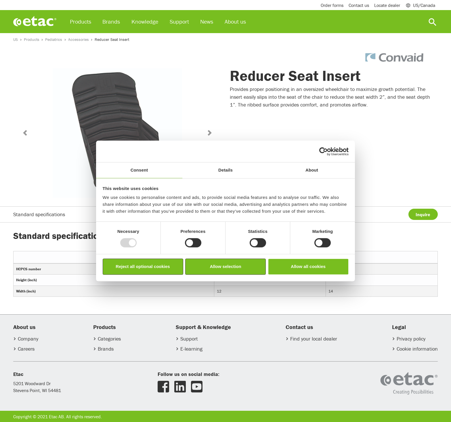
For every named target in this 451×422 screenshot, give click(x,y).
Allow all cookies (308, 266)
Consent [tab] (139, 170)
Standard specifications (39, 214)
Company (28, 338)
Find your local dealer (313, 338)
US (15, 39)
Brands (106, 348)
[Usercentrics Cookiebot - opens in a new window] (323, 151)
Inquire (423, 214)
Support (189, 338)
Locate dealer (387, 5)
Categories (109, 338)
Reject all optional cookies (143, 266)
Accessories (78, 39)
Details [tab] (225, 170)
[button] (24, 132)
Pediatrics (53, 39)
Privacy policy (411, 338)
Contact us (359, 5)
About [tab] (311, 170)
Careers (26, 348)
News (206, 21)
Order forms (332, 5)
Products (31, 39)
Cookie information (417, 348)
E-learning (191, 348)
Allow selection (225, 266)
